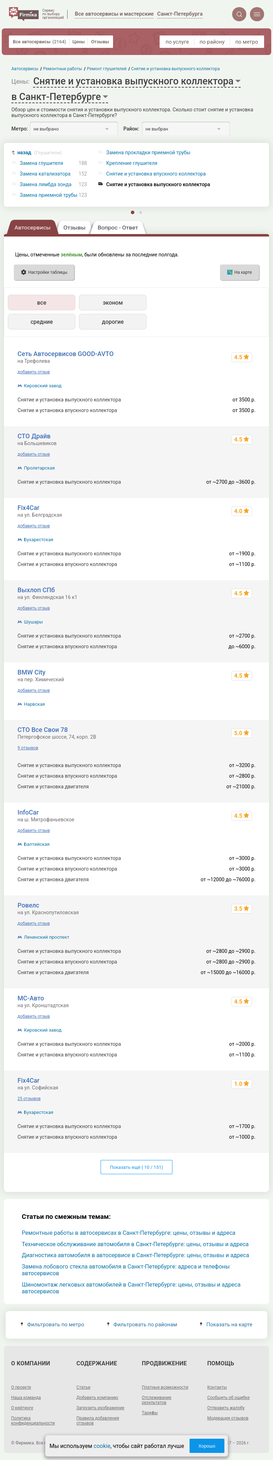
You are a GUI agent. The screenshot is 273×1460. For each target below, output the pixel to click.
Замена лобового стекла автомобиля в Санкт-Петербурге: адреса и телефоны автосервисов (126, 1270)
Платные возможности (165, 1387)
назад (39, 152)
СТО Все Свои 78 (42, 729)
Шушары (33, 621)
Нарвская (34, 704)
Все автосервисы (39, 41)
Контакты (217, 1387)
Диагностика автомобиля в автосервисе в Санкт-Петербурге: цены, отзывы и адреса (135, 1255)
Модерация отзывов (227, 1418)
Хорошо (206, 1446)
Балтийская (36, 844)
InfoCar (28, 812)
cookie (101, 1446)
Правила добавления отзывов (97, 1421)
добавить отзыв (33, 372)
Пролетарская (39, 468)
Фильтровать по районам (142, 1324)
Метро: (19, 129)
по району (211, 42)
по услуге (177, 42)
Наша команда (26, 1397)
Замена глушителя (41, 163)
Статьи (83, 1387)
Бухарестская (38, 539)
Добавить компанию (97, 1397)
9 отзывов (27, 747)
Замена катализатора (45, 174)
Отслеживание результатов (156, 1400)
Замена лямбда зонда (45, 184)
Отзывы (100, 41)
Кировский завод (42, 385)
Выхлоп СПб (36, 590)
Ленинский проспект (46, 937)
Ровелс (28, 905)
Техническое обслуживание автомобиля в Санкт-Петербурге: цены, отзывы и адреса (135, 1244)
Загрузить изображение (100, 1407)
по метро (246, 42)
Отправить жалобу (226, 1407)
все (41, 302)
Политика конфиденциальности (33, 1421)
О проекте (21, 1387)
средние (42, 321)
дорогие (113, 321)
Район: (131, 129)
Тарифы (150, 1412)
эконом (113, 302)
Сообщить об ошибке (228, 1397)
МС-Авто (30, 998)
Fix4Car (28, 507)
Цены (79, 41)
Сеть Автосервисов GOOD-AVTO (65, 353)
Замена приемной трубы (48, 195)
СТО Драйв (33, 436)
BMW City (31, 672)
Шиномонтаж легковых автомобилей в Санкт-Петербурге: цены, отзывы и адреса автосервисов (131, 1288)
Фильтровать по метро (52, 1324)
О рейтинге (22, 1407)
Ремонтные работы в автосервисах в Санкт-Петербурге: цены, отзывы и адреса (128, 1232)
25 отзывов (29, 1098)
